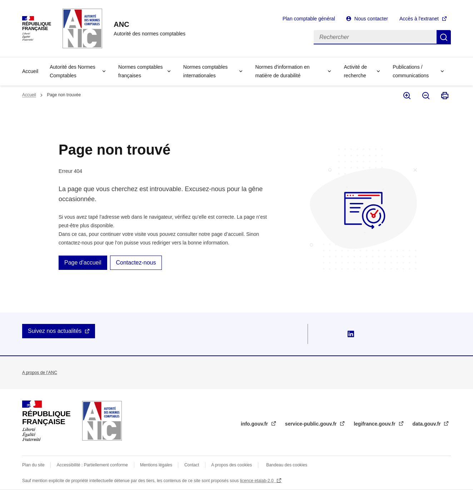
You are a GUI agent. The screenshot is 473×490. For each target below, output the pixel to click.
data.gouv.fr (427, 424)
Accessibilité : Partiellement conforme (92, 464)
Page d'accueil (82, 262)
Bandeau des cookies (286, 464)
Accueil (30, 71)
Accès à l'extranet (419, 18)
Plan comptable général (309, 18)
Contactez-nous (136, 262)
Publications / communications (411, 71)
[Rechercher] (375, 37)
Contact (191, 464)
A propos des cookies (231, 464)
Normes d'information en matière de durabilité (282, 71)
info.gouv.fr (255, 424)
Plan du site (33, 464)
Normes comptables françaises (140, 71)
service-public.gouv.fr (311, 424)
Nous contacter (371, 18)
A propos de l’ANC (39, 372)
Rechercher (444, 37)
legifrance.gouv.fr (375, 424)
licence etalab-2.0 (257, 480)
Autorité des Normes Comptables (72, 71)
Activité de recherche (355, 71)
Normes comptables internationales (205, 71)
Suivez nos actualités (54, 331)
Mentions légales (156, 464)
